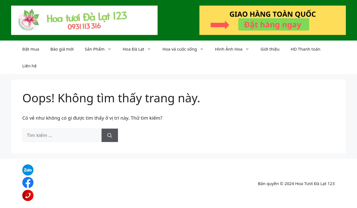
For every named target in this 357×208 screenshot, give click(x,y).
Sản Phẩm (101, 49)
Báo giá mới (62, 49)
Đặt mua (30, 49)
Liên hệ (29, 65)
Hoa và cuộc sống (185, 49)
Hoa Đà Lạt (140, 49)
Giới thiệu (269, 49)
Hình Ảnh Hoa (235, 49)
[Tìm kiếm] (110, 135)
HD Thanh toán (305, 49)
